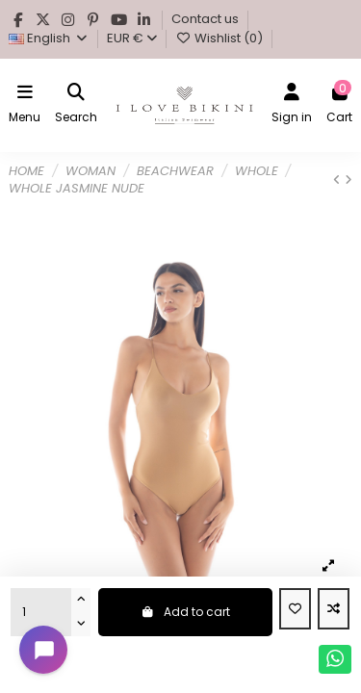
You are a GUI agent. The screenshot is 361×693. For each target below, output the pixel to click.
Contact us (206, 19)
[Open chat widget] (43, 650)
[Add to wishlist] (295, 609)
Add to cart (185, 611)
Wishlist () (220, 38)
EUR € (132, 38)
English (49, 38)
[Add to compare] (333, 609)
